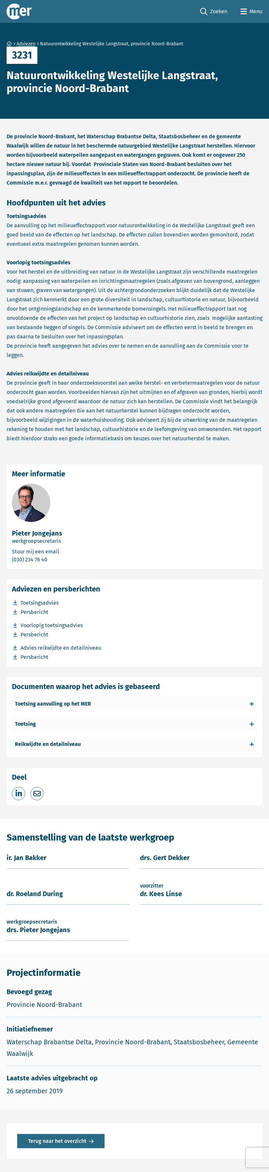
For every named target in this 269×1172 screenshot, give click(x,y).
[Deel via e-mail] (37, 793)
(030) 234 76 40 (53, 559)
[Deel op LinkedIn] (18, 793)
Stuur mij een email (62, 551)
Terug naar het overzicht (57, 1141)
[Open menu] (251, 12)
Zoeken (213, 12)
